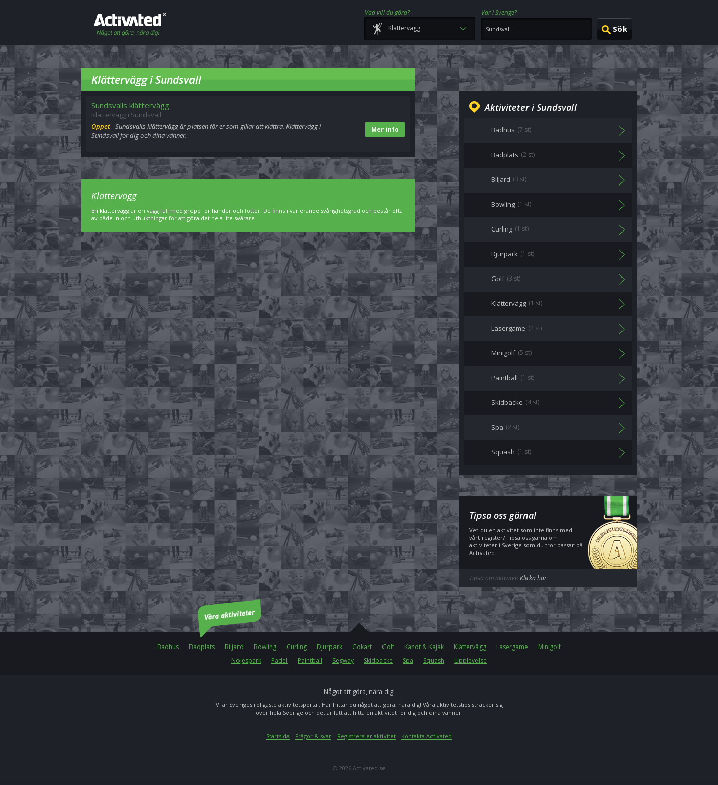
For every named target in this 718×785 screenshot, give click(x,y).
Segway (343, 660)
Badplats (202, 646)
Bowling (265, 646)
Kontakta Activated (426, 736)
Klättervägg (470, 646)
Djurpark (329, 646)
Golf (388, 646)
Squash (433, 660)
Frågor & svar (313, 736)
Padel (279, 660)
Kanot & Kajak (424, 646)
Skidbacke (378, 660)
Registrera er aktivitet (366, 736)
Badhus (168, 646)
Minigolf (549, 646)
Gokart (362, 646)
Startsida (278, 736)
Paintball (310, 660)
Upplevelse (470, 660)
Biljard (234, 646)
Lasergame (512, 646)
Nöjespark (246, 660)
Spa (408, 660)
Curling (296, 646)
